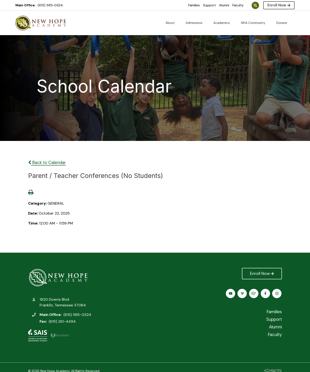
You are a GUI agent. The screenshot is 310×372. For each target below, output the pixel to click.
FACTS (277, 293)
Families (194, 5)
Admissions (196, 23)
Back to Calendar (47, 162)
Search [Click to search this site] (255, 5)
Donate (283, 23)
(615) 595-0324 (50, 5)
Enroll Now (278, 5)
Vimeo (265, 293)
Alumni (224, 5)
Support (209, 5)
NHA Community (255, 23)
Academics (223, 23)
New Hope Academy (58, 277)
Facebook (231, 293)
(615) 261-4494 (62, 321)
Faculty (238, 5)
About (172, 23)
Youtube (254, 293)
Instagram (242, 293)
